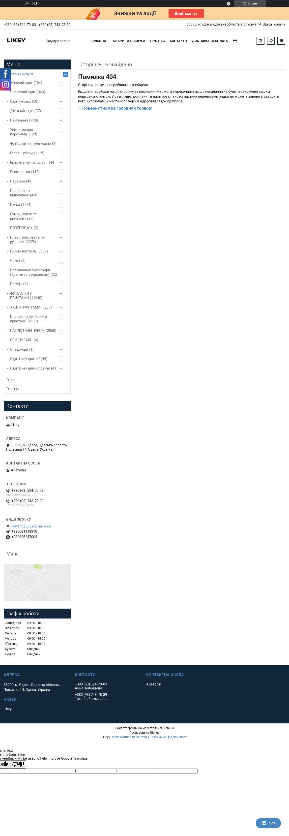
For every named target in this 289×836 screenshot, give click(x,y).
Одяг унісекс (20, 101)
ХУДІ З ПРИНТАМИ (25, 307)
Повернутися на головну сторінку (117, 108)
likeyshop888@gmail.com (31, 526)
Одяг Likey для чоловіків (30, 368)
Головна (98, 41)
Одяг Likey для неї (25, 359)
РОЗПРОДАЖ (21, 228)
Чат (268, 823)
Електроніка (20, 172)
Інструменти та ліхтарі (28, 162)
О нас (10, 380)
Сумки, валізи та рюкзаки (23, 216)
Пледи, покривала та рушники (27, 239)
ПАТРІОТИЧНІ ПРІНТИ (27, 331)
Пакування (19, 120)
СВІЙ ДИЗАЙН (21, 340)
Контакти (178, 41)
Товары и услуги (19, 74)
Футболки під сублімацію (30, 144)
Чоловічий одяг (22, 92)
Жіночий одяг (21, 83)
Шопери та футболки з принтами (28, 319)
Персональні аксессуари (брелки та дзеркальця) (30, 272)
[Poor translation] (18, 764)
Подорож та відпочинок (20, 193)
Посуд (15, 284)
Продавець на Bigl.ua (145, 732)
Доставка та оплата (210, 41)
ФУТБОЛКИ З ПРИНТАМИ (21, 295)
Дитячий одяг (21, 111)
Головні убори (21, 153)
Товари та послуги (128, 41)
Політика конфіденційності (168, 737)
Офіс (14, 261)
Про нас (157, 41)
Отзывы (12, 389)
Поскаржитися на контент (129, 737)
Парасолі (17, 181)
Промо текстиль (23, 251)
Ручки (15, 205)
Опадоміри (19, 349)
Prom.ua (168, 728)
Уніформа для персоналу (21, 132)
